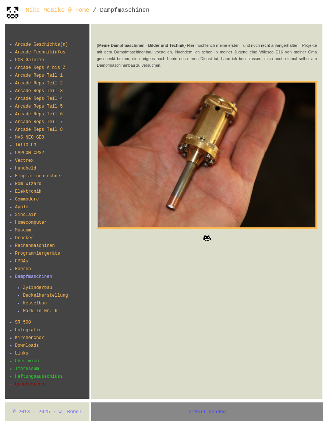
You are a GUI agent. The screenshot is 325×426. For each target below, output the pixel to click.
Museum (23, 230)
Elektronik (28, 191)
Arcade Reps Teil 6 (39, 114)
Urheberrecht (31, 384)
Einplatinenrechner (39, 176)
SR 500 (23, 322)
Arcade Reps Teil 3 (39, 91)
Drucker (24, 238)
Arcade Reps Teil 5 (39, 106)
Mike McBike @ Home (57, 10)
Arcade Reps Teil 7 (39, 122)
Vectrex (24, 160)
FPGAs (21, 261)
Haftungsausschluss (39, 376)
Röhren (23, 269)
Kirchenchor (29, 338)
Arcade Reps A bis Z (40, 67)
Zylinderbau (37, 287)
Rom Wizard (28, 183)
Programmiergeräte (37, 253)
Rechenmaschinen (35, 245)
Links (21, 353)
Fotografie (28, 330)
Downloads (27, 345)
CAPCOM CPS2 (29, 153)
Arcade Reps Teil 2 (39, 83)
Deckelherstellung (45, 295)
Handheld (25, 168)
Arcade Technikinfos (40, 52)
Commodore (27, 199)
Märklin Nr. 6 (40, 311)
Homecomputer (31, 222)
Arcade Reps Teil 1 (39, 75)
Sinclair (25, 214)
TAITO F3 (25, 145)
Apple (21, 207)
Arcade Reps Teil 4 (39, 98)
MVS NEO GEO (29, 137)
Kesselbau (35, 303)
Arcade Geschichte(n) (41, 44)
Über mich (27, 361)
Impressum (27, 368)
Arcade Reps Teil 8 (39, 129)
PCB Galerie (29, 60)
